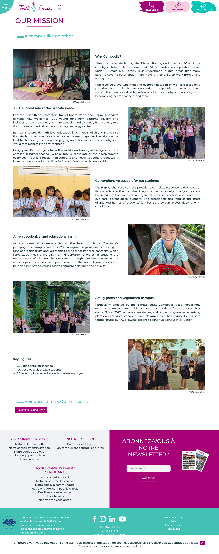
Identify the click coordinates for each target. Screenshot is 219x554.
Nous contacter (173, 522)
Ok (202, 542)
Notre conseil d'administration (29, 448)
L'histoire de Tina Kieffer (29, 444)
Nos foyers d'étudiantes (54, 504)
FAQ (173, 525)
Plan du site (173, 533)
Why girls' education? (31, 410)
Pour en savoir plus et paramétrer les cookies (110, 546)
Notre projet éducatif (55, 478)
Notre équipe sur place (29, 455)
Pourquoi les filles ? (80, 444)
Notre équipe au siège (29, 452)
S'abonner (148, 478)
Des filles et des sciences (54, 496)
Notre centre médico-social (55, 481)
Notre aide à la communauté (54, 485)
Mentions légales (173, 529)
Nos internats (54, 500)
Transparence (29, 459)
